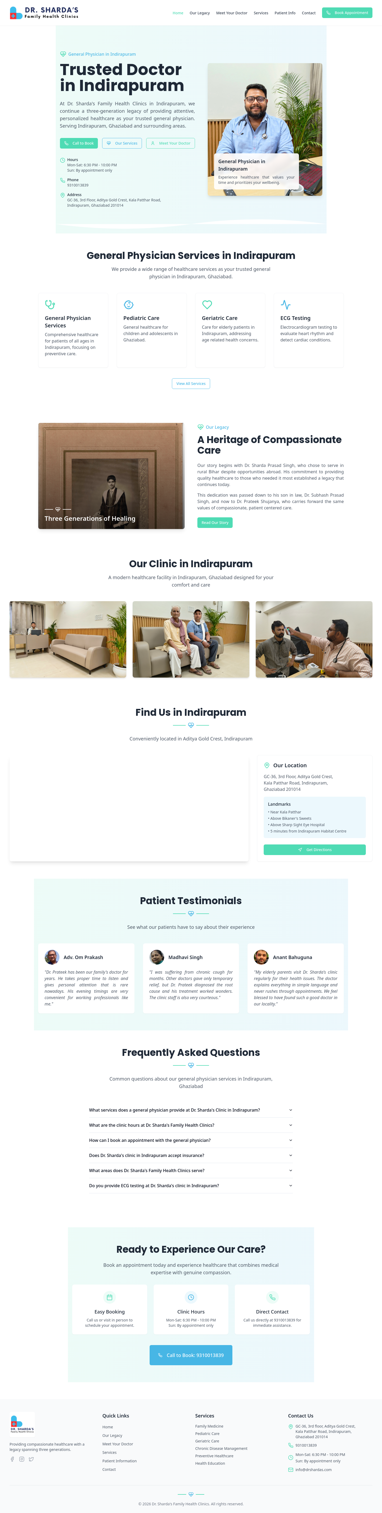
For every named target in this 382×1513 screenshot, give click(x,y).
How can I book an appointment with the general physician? (191, 1140)
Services (261, 12)
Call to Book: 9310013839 (191, 1355)
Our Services (122, 143)
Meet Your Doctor (232, 12)
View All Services (191, 383)
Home (178, 12)
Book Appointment (347, 12)
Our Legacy (200, 12)
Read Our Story (215, 522)
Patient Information (119, 1460)
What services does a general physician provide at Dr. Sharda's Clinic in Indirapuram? (191, 1110)
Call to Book (79, 143)
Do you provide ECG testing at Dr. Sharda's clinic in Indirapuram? (191, 1186)
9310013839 (306, 1445)
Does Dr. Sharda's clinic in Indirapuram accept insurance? (191, 1155)
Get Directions (315, 849)
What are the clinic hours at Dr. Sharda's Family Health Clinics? (191, 1125)
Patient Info (285, 12)
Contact (309, 12)
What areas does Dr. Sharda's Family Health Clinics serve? (191, 1170)
